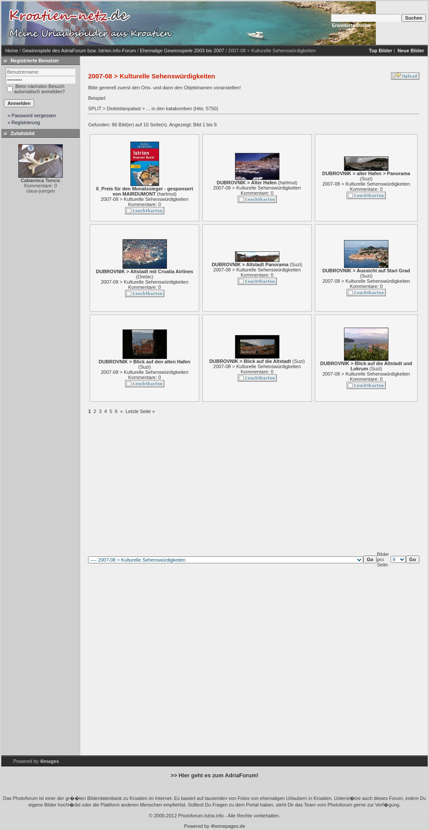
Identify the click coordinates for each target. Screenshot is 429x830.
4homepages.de (228, 826)
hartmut (167, 193)
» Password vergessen (31, 115)
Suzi (366, 178)
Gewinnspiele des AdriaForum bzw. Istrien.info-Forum (79, 50)
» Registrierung (23, 122)
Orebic (144, 276)
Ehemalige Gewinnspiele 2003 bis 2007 (182, 50)
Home (11, 50)
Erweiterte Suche (351, 25)
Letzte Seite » (140, 411)
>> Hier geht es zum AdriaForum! (214, 775)
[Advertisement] (249, 23)
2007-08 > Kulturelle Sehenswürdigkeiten (144, 199)
